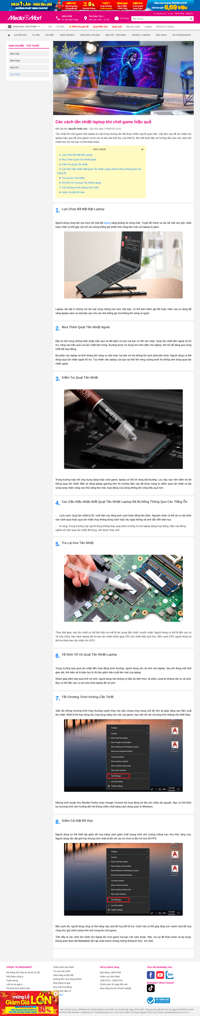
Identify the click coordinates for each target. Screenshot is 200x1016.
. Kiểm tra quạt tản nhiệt (73, 164)
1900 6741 (105, 980)
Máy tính (14, 67)
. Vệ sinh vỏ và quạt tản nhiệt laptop (80, 182)
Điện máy (14, 53)
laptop (107, 222)
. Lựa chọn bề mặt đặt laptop (75, 154)
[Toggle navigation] (24, 26)
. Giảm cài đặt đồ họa (72, 192)
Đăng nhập (179, 13)
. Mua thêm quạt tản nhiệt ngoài (77, 159)
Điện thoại (15, 60)
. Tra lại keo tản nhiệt (71, 177)
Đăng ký (189, 13)
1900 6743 (117, 980)
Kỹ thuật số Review (19, 74)
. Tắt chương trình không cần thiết (78, 187)
